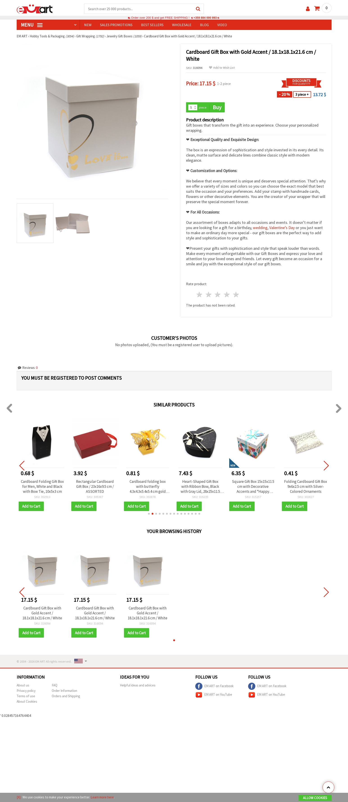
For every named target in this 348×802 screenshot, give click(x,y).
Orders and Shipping (66, 696)
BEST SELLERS (152, 25)
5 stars (236, 295)
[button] (149, 514)
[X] (18, 797)
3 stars (217, 295)
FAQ (54, 685)
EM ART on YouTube (213, 695)
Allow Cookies (315, 798)
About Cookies (27, 702)
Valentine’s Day (282, 228)
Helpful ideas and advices (137, 685)
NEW (88, 25)
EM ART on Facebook (214, 686)
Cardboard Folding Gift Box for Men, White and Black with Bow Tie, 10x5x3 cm (42, 486)
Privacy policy (26, 691)
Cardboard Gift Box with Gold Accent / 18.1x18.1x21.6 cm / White (42, 613)
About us (23, 685)
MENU (32, 25)
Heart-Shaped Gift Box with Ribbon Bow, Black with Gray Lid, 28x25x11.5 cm (200, 486)
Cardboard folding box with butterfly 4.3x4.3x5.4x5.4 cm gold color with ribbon (148, 486)
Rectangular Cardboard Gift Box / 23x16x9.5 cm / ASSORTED (95, 486)
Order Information (64, 691)
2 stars (208, 295)
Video (222, 25)
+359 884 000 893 (205, 18)
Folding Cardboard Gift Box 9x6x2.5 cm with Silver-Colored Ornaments (305, 486)
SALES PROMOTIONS (116, 25)
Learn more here (102, 797)
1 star (199, 295)
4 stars (227, 295)
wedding (260, 228)
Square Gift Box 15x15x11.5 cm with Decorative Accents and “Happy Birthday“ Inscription (253, 486)
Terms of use (26, 696)
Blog (204, 25)
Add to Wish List (222, 68)
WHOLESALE (181, 25)
